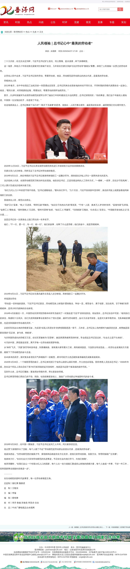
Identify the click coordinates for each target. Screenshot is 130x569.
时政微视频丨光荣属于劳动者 (121, 527)
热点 (28, 32)
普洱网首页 (18, 32)
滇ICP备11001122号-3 (107, 552)
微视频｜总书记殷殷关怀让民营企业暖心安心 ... (89, 527)
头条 (34, 32)
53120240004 (81, 552)
